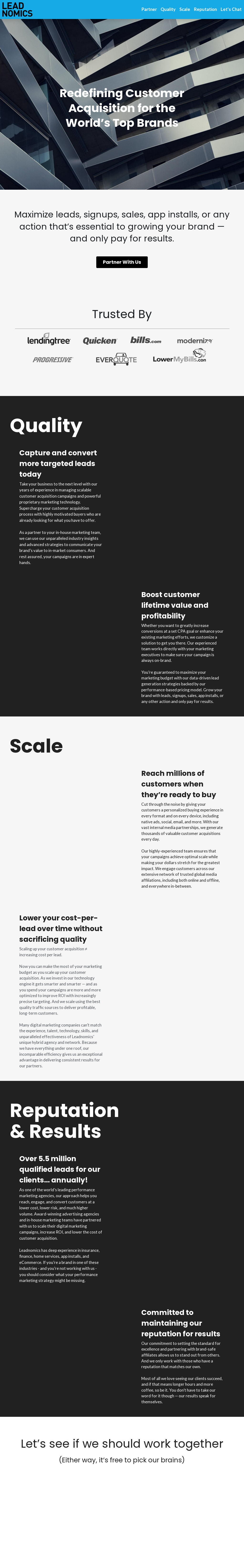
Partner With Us (122, 263)
